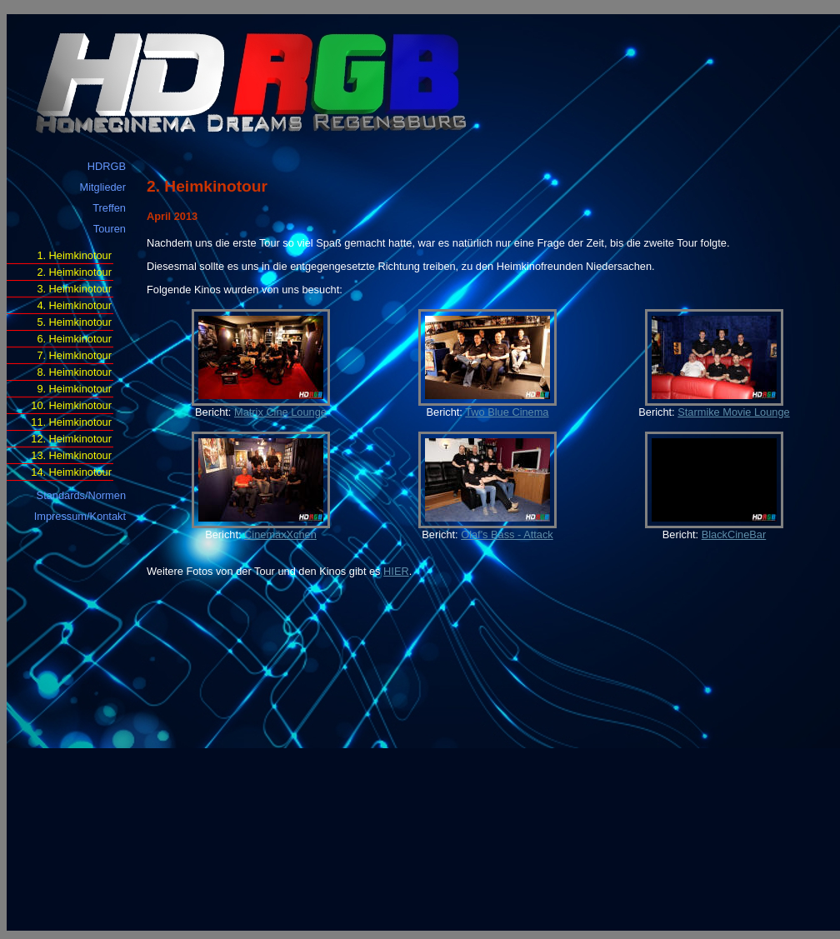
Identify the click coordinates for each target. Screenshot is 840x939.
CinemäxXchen (280, 534)
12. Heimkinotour (71, 438)
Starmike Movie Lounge (733, 412)
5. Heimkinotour (74, 322)
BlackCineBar (734, 534)
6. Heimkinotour (74, 338)
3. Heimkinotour (74, 288)
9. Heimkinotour (74, 388)
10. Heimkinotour (71, 405)
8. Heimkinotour (74, 372)
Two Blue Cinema (506, 412)
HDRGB (107, 166)
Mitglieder (103, 187)
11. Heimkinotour (71, 422)
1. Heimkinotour (74, 255)
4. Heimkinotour (74, 305)
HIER (396, 571)
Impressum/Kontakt (80, 516)
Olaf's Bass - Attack (507, 534)
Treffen (109, 208)
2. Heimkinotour (74, 272)
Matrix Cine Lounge (280, 412)
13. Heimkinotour (71, 455)
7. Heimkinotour (74, 355)
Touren (109, 228)
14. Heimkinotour (71, 472)
